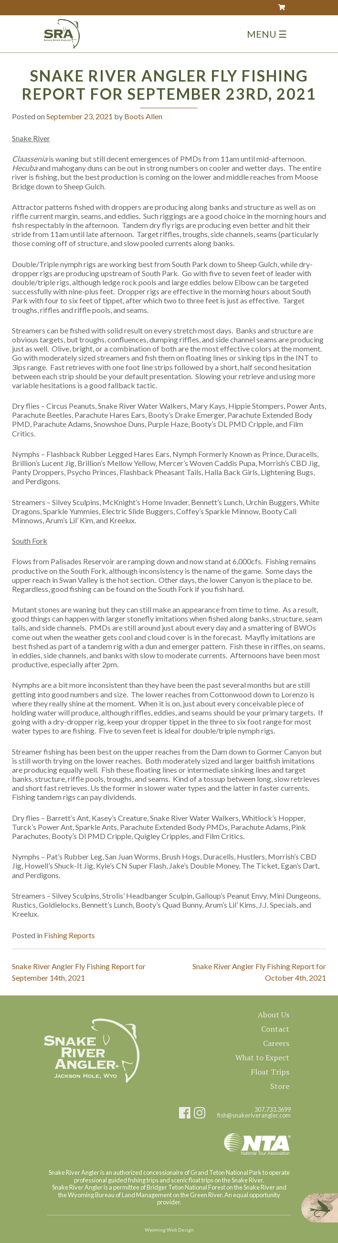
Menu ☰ (267, 34)
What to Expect (262, 1057)
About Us (273, 1014)
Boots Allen (143, 116)
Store (279, 1086)
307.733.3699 (272, 1110)
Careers (276, 1043)
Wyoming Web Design (169, 1230)
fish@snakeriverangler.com (254, 1115)
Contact (275, 1029)
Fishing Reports (69, 935)
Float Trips (270, 1072)
